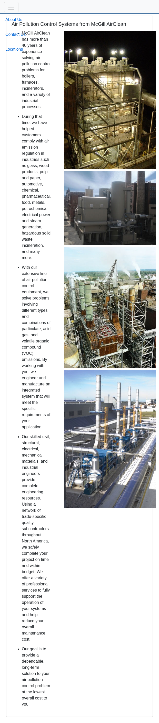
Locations (14, 49)
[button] (11, 7)
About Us (13, 19)
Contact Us (15, 34)
